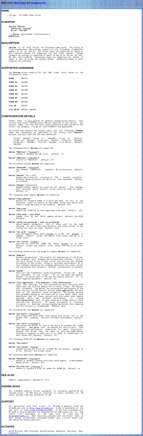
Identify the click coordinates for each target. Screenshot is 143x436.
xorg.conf (32, 121)
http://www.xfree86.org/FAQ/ (38, 410)
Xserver (36, 380)
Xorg (11, 380)
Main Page (20, 3)
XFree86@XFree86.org (19, 416)
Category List (38, 3)
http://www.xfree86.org (41, 408)
